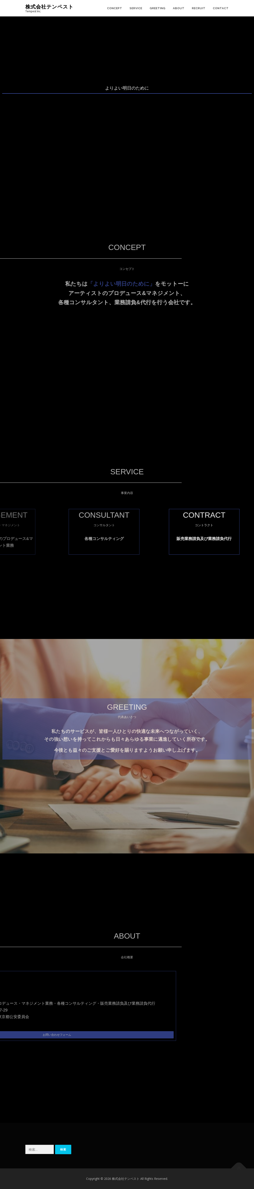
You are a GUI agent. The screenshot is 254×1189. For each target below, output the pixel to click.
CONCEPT (114, 8)
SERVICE (136, 8)
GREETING (157, 8)
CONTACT (221, 8)
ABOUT (178, 8)
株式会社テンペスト (49, 7)
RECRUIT (198, 8)
